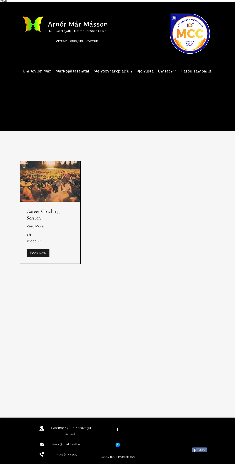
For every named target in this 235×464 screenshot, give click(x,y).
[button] (38, 253)
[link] (50, 214)
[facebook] (118, 429)
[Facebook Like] (199, 439)
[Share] (199, 449)
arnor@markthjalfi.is (66, 444)
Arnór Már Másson (78, 24)
